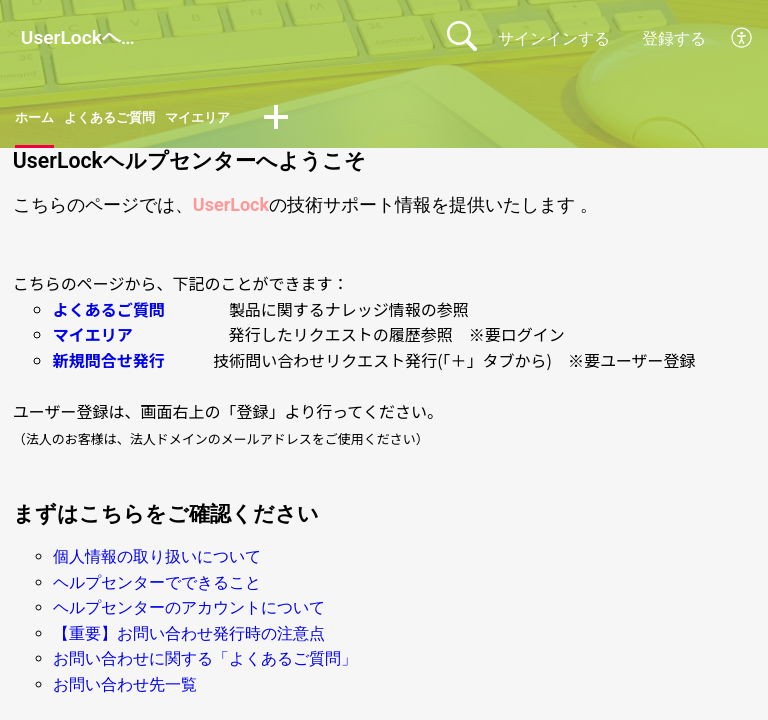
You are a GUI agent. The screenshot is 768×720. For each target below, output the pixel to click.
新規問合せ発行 (109, 365)
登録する (674, 38)
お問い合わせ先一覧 (125, 689)
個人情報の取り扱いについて (157, 561)
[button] (742, 38)
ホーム (39, 120)
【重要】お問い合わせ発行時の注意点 (189, 638)
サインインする (554, 38)
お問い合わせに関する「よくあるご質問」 (205, 664)
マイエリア (235, 120)
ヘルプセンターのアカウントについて (189, 613)
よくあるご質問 (129, 120)
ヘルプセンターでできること (157, 587)
